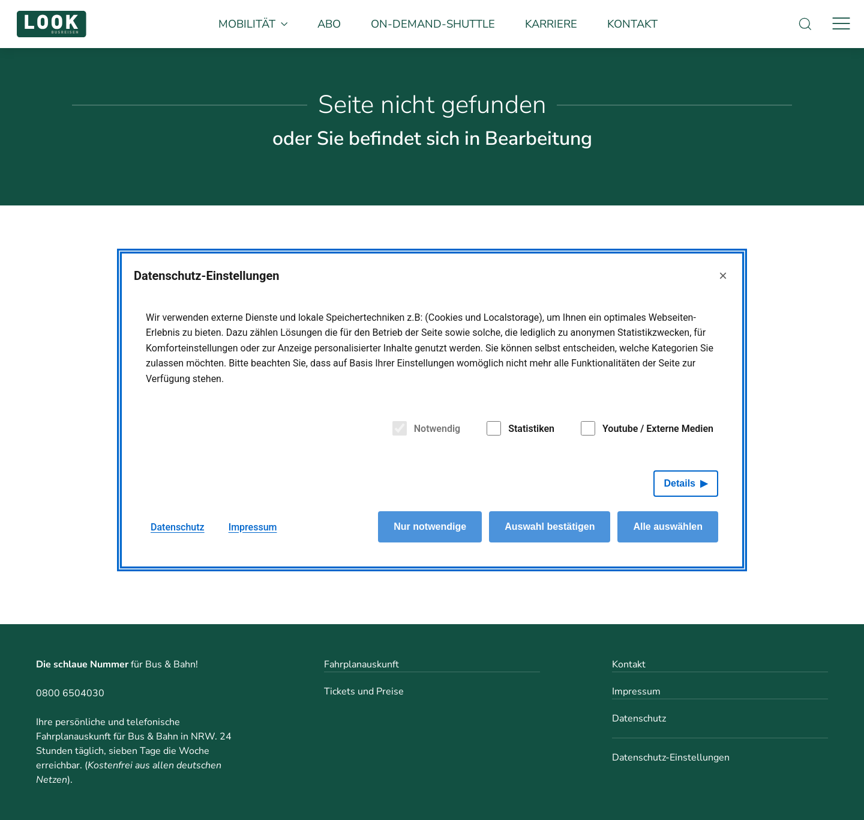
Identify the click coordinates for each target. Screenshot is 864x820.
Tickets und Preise (364, 691)
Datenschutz (639, 718)
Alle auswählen (668, 526)
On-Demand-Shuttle (433, 23)
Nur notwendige (430, 526)
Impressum (636, 691)
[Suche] (805, 24)
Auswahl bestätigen (550, 526)
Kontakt (632, 23)
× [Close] (723, 275)
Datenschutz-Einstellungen (671, 757)
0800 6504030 (70, 693)
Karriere (551, 23)
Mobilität (253, 23)
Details (679, 483)
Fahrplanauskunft (361, 664)
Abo (329, 23)
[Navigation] (841, 24)
